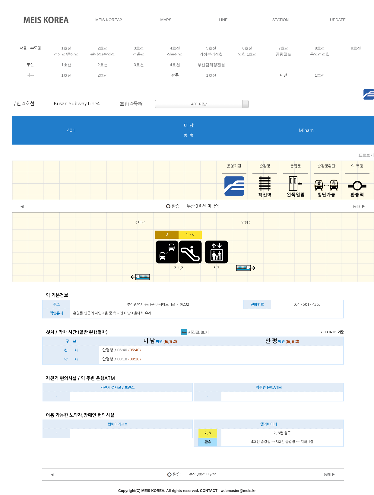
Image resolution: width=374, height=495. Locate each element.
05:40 (122, 350)
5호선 (211, 48)
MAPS (166, 20)
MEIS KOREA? (108, 20)
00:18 (122, 359)
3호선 (139, 48)
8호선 (320, 48)
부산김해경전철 (211, 64)
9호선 (356, 48)
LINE (223, 20)
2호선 (102, 48)
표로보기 (366, 155)
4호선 (175, 48)
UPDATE (338, 20)
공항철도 (283, 54)
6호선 (247, 48)
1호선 (66, 48)
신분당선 (175, 54)
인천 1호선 (247, 54)
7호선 (283, 48)
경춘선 (139, 54)
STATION (280, 20)
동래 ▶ (359, 206)
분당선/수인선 (102, 54)
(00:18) (134, 359)
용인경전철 (320, 54)
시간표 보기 (195, 332)
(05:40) (134, 350)
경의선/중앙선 (66, 54)
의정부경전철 (211, 54)
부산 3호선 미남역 (203, 206)
